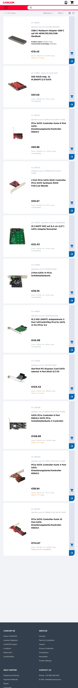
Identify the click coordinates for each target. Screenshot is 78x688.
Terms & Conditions (46, 640)
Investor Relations (10, 640)
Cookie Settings (45, 661)
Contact (42, 636)
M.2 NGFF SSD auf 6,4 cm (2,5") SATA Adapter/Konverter (47, 227)
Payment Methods (10, 679)
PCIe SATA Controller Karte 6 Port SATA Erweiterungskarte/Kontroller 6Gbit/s (48, 127)
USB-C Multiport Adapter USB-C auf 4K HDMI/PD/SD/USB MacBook (47, 33)
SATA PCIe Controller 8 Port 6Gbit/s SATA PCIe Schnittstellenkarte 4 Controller (47, 418)
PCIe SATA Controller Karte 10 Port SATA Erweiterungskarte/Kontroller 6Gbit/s (46, 523)
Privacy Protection (46, 648)
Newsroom (7, 652)
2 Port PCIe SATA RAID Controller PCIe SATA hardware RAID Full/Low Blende (48, 183)
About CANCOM (10, 636)
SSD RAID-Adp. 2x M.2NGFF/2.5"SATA (41, 78)
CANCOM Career (10, 644)
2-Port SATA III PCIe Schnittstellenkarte (41, 274)
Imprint (42, 644)
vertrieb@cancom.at (53, 679)
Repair (6, 684)
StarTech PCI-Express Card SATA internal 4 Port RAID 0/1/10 (48, 370)
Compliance (43, 652)
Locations (7, 648)
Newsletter (43, 657)
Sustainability (8, 657)
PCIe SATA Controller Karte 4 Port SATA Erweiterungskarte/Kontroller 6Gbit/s (48, 469)
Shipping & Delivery (11, 675)
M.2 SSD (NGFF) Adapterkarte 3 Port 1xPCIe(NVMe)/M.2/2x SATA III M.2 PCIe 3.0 (48, 322)
